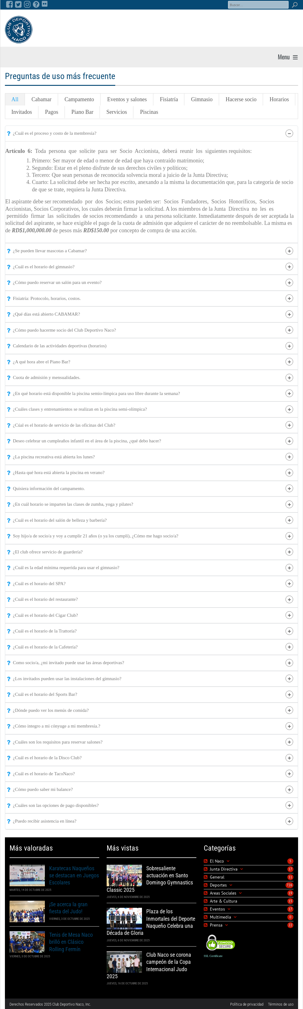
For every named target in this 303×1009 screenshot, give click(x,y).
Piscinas (147, 111)
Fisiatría (167, 99)
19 (290, 892)
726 (289, 884)
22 (290, 924)
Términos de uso (280, 1003)
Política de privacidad (246, 1003)
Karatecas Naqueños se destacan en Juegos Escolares (74, 874)
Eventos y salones (125, 99)
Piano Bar (81, 111)
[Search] (258, 5)
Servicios (115, 111)
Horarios (275, 99)
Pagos (51, 111)
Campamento (78, 99)
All (14, 99)
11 (290, 876)
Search (294, 5)
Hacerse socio (238, 99)
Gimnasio (199, 99)
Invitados (21, 111)
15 (290, 900)
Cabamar (41, 99)
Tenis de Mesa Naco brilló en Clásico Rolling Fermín (71, 941)
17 (290, 868)
